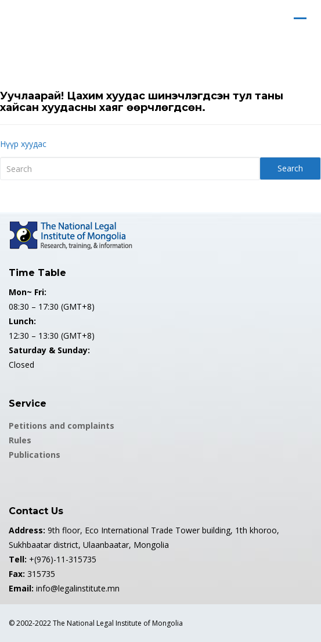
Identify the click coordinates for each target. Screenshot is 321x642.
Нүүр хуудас (23, 143)
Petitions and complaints (61, 425)
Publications (34, 454)
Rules (20, 440)
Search (290, 168)
